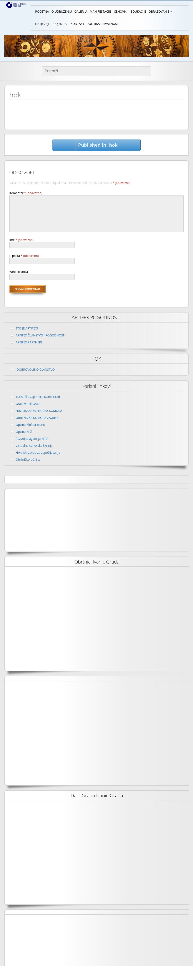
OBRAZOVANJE (159, 11)
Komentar (25, 193)
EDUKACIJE (138, 11)
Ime (21, 240)
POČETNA (42, 11)
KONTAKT (77, 24)
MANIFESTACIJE (100, 11)
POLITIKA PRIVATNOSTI (103, 24)
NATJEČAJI (42, 24)
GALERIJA (80, 11)
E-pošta (24, 256)
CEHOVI (119, 11)
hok (96, 145)
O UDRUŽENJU (62, 11)
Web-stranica (18, 272)
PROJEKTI (58, 24)
